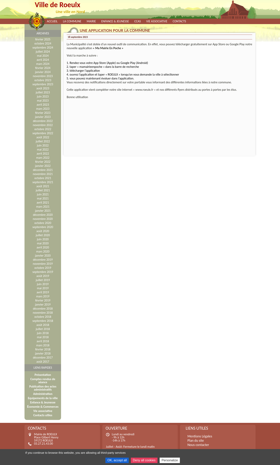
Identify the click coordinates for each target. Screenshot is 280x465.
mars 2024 (42, 64)
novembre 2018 (43, 312)
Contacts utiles (42, 415)
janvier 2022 (43, 166)
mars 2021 (42, 206)
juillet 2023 (43, 92)
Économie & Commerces (42, 406)
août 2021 (42, 186)
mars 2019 (42, 296)
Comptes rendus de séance (42, 380)
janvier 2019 (43, 304)
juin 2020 (43, 239)
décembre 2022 (43, 121)
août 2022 (42, 137)
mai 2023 (43, 100)
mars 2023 (42, 109)
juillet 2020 (43, 235)
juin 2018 (43, 333)
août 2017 (42, 361)
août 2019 (42, 276)
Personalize (170, 460)
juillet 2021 (43, 190)
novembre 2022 (43, 125)
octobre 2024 (42, 43)
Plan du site (195, 440)
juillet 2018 (43, 329)
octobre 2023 (42, 80)
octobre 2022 (42, 129)
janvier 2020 (43, 255)
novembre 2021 (43, 174)
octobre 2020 (42, 223)
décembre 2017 (43, 357)
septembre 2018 (42, 321)
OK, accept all (117, 460)
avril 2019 (43, 292)
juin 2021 (43, 194)
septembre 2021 (42, 182)
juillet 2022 (43, 141)
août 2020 (42, 231)
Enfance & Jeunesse (115, 21)
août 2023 (42, 88)
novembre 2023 (43, 76)
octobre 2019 (42, 268)
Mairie (91, 21)
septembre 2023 (42, 84)
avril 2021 (43, 202)
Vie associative (156, 21)
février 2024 (42, 68)
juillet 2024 (43, 51)
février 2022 (42, 162)
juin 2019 (43, 284)
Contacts (179, 21)
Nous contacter (198, 445)
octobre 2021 (42, 178)
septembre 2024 (42, 47)
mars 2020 (42, 251)
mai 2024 (43, 55)
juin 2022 (43, 145)
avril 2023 (43, 104)
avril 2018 (43, 341)
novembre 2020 (43, 219)
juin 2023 (43, 96)
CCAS (137, 21)
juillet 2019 (43, 280)
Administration (42, 394)
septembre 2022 (42, 133)
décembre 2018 (43, 308)
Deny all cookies (144, 460)
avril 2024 (43, 60)
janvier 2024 (43, 72)
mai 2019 (43, 288)
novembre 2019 (43, 264)
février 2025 (42, 39)
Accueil (52, 21)
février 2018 (42, 349)
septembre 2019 (42, 272)
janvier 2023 (43, 117)
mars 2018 (42, 345)
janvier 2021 (43, 210)
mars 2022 (42, 157)
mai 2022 (43, 149)
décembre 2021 (43, 170)
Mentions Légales (199, 436)
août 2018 (42, 325)
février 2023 (42, 113)
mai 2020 (43, 243)
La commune (72, 21)
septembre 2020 (42, 227)
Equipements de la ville (43, 398)
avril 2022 (43, 153)
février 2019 (42, 300)
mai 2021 (43, 198)
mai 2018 (43, 337)
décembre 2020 (43, 215)
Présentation (43, 375)
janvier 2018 (43, 353)
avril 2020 (43, 247)
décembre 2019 (43, 259)
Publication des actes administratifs (42, 388)
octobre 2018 (42, 317)
